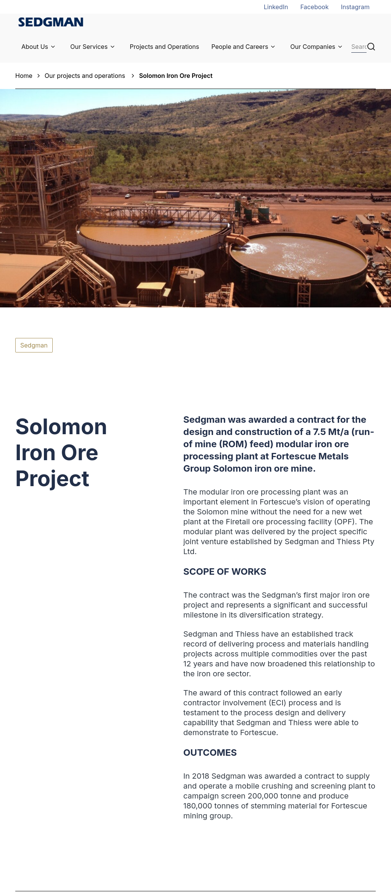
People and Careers (240, 46)
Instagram (355, 7)
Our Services (89, 46)
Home (23, 75)
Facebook (314, 7)
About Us (34, 46)
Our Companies (312, 46)
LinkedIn (276, 7)
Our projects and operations (86, 75)
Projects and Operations (164, 46)
